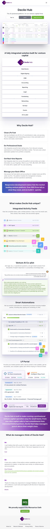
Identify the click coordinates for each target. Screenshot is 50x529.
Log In (25, 17)
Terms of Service (39, 526)
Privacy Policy (29, 526)
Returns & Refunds (18, 526)
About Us (8, 526)
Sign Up (12, 17)
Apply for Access (38, 17)
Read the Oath (25, 511)
